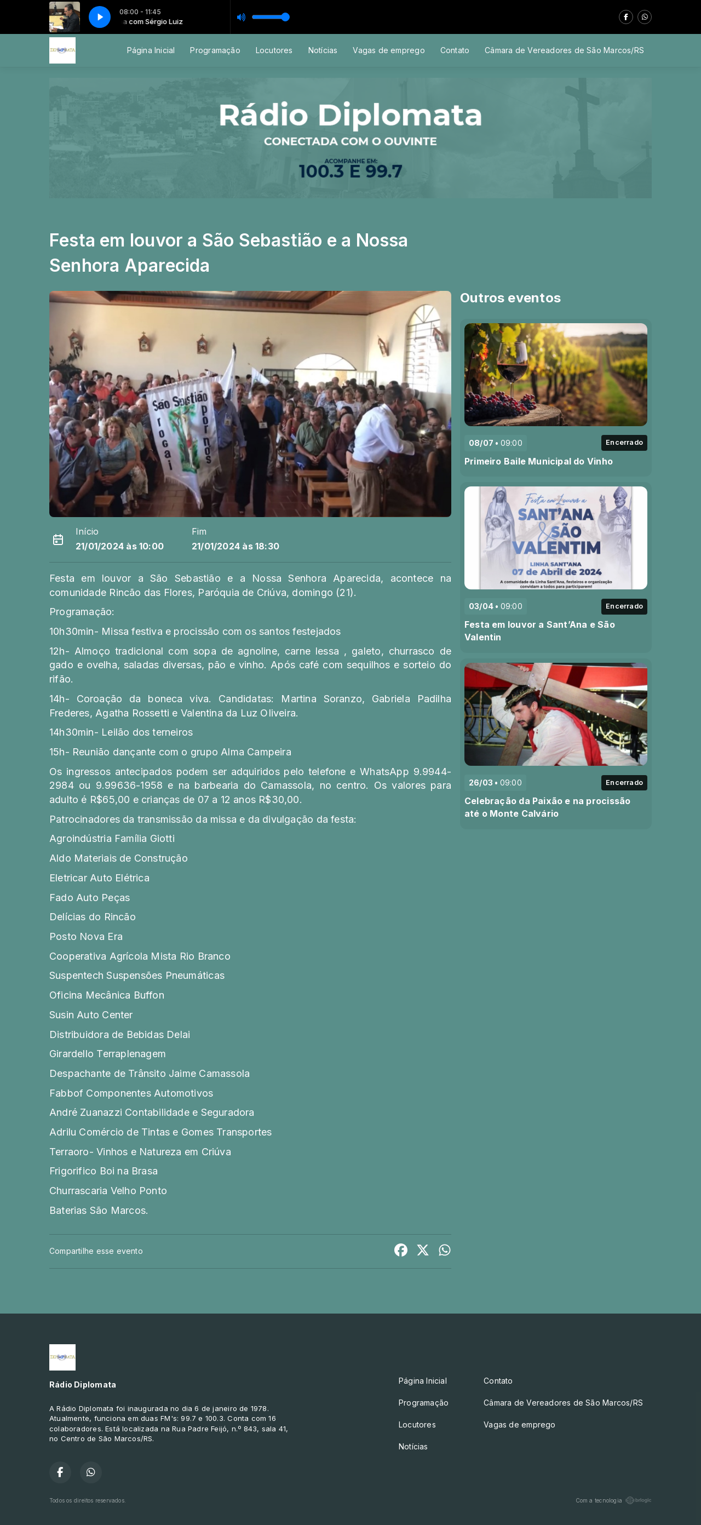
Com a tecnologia (614, 1500)
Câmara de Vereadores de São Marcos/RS (564, 50)
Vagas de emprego (388, 50)
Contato (454, 50)
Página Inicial (151, 50)
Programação (215, 50)
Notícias (323, 50)
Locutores (274, 50)
